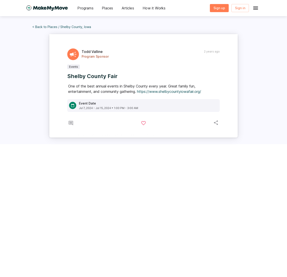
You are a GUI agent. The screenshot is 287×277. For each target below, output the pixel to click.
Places (52, 27)
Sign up (219, 8)
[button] (85, 8)
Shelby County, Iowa (75, 27)
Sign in (240, 8)
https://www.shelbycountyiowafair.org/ (169, 91)
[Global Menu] (256, 8)
